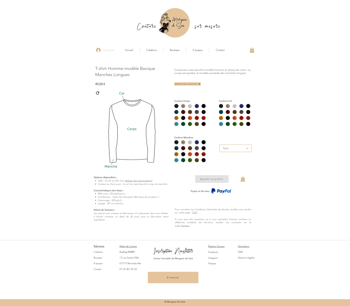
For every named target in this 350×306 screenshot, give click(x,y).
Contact (185, 225)
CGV (194, 212)
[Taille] (235, 148)
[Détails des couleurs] (187, 84)
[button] (252, 50)
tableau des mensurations (138, 180)
